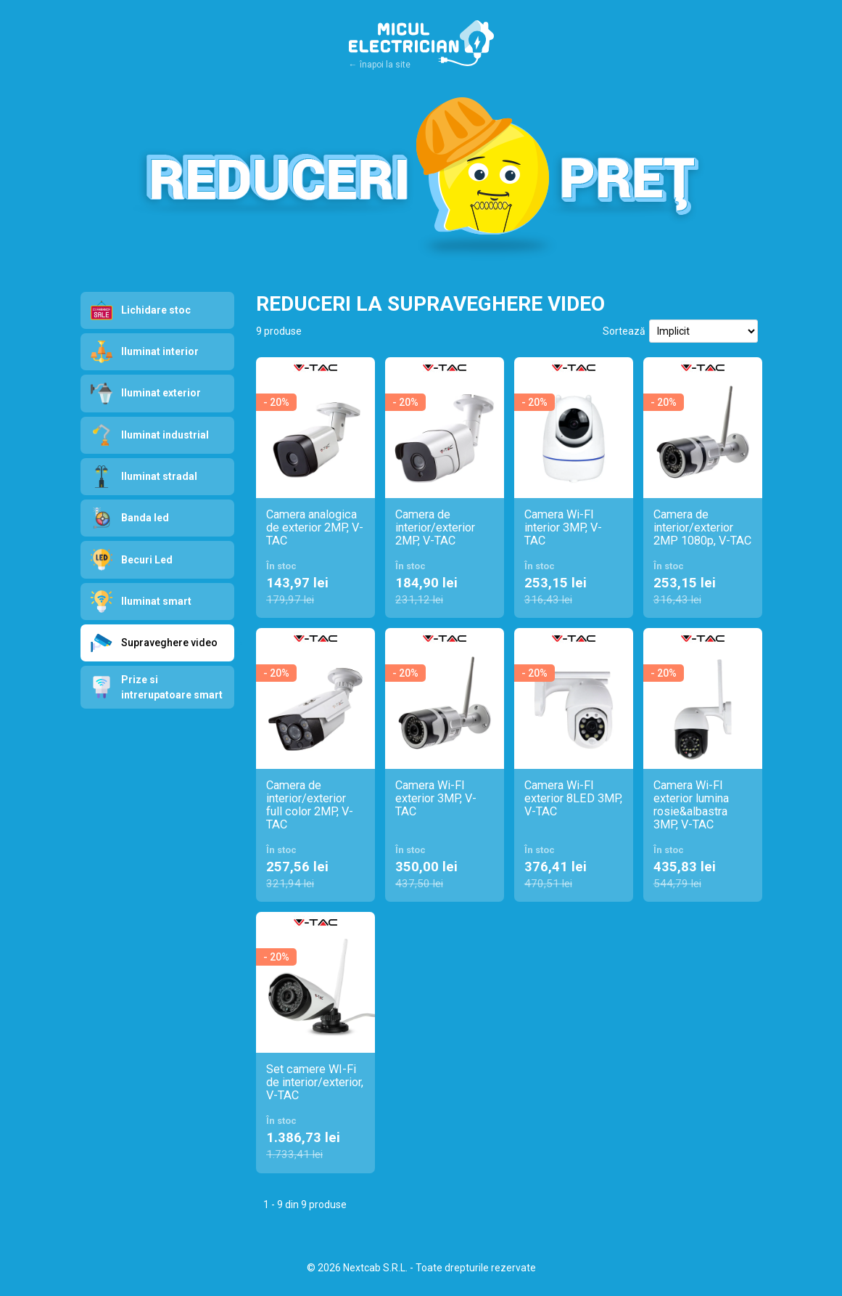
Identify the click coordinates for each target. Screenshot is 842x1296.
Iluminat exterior (146, 394)
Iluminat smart (141, 601)
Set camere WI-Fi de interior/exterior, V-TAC (314, 1082)
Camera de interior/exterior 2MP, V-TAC (435, 527)
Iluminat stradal (144, 476)
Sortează (624, 331)
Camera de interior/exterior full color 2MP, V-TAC (309, 805)
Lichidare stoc (141, 310)
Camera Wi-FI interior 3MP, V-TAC (563, 527)
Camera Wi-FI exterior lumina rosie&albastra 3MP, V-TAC (691, 805)
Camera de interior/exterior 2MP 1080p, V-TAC (702, 527)
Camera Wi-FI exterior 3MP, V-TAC (435, 798)
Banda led (130, 518)
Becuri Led (132, 560)
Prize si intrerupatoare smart (157, 687)
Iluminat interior (145, 351)
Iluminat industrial (150, 435)
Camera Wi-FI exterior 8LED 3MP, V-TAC (573, 798)
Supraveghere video (163, 643)
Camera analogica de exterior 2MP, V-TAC (314, 527)
